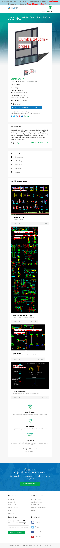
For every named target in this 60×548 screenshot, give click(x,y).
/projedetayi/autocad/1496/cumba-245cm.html (33, 143)
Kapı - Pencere (30, 17)
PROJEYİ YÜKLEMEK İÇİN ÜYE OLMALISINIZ (26, 108)
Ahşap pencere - (18, 353)
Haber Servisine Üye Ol (16, 532)
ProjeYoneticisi (20, 81)
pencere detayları (18, 217)
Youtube (36, 536)
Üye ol (50, 11)
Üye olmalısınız (19, 157)
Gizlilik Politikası (36, 505)
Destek (33, 510)
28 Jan (15, 223)
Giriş (44, 11)
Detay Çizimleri (20, 17)
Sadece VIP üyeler (19, 161)
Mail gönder (18, 168)
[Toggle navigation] (50, 7)
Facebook (36, 532)
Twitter (35, 527)
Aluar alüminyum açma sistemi (22, 315)
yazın (33, 451)
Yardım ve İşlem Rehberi (38, 507)
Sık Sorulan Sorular (14, 505)
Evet (25, 93)
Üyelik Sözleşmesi (36, 502)
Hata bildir (17, 172)
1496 (35, 81)
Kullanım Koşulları (36, 499)
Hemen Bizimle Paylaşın (30, 483)
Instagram (36, 522)
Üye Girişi (11, 513)
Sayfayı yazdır (18, 164)
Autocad (20, 90)
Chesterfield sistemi (19, 391)
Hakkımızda (11, 502)
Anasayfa (11, 17)
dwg (16, 88)
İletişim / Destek (13, 507)
